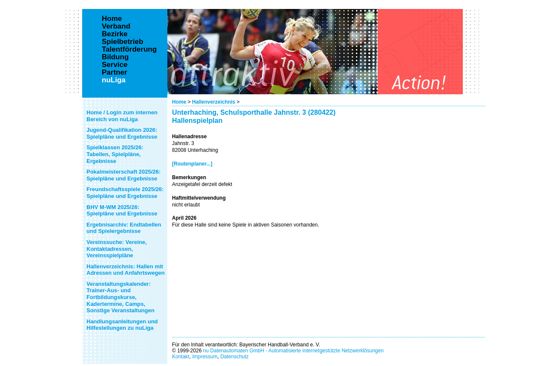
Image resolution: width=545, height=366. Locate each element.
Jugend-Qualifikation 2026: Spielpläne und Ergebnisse (121, 133)
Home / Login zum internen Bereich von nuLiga (122, 115)
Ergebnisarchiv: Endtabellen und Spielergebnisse (123, 228)
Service (115, 65)
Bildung (115, 57)
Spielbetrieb (122, 42)
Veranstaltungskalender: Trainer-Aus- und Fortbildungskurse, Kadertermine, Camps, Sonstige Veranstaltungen (120, 297)
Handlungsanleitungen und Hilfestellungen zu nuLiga (122, 324)
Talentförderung (129, 49)
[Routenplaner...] (192, 164)
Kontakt (180, 357)
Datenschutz (234, 357)
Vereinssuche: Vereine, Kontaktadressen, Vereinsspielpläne (116, 249)
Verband (116, 26)
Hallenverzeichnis (213, 102)
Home (179, 102)
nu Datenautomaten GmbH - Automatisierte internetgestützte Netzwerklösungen (293, 351)
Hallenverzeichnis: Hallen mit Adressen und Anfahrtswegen (125, 269)
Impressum (204, 357)
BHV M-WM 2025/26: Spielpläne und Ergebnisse (121, 210)
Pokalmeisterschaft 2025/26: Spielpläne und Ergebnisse (123, 175)
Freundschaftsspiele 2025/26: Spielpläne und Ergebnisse (125, 192)
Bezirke (114, 34)
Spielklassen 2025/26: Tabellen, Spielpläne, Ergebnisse (114, 154)
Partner (114, 72)
